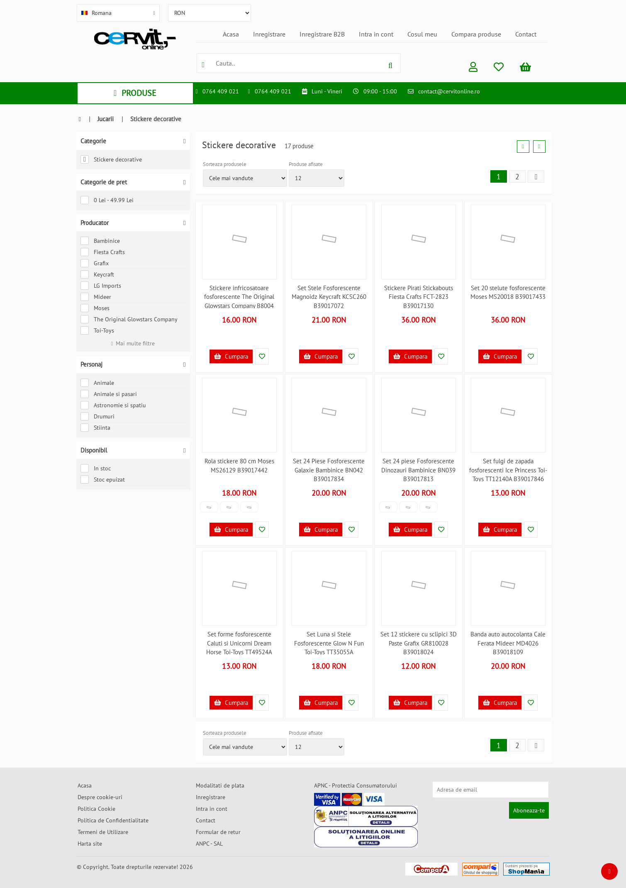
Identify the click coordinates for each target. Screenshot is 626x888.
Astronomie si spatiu (113, 405)
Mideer (95, 297)
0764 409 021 (220, 91)
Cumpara (231, 356)
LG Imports (100, 285)
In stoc (95, 468)
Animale (97, 383)
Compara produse (476, 34)
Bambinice (100, 241)
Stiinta (95, 427)
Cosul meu (422, 34)
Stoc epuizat (102, 479)
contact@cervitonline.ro (449, 91)
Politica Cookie (96, 808)
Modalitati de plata (220, 785)
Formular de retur (218, 832)
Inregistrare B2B (322, 34)
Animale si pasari (108, 394)
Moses (95, 308)
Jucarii (105, 119)
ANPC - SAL (209, 843)
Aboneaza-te (529, 810)
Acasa (231, 34)
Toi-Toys (97, 330)
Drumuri (97, 416)
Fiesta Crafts (102, 252)
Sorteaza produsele (224, 164)
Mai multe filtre (133, 343)
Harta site (90, 843)
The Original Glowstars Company (129, 319)
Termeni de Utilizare (103, 832)
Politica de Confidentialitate (113, 820)
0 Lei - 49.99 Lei (107, 200)
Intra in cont (376, 34)
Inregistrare (269, 34)
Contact (525, 34)
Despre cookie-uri (100, 797)
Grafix (94, 263)
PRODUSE (135, 93)
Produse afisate (306, 164)
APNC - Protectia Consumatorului (355, 785)
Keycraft (97, 274)
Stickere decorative (111, 159)
